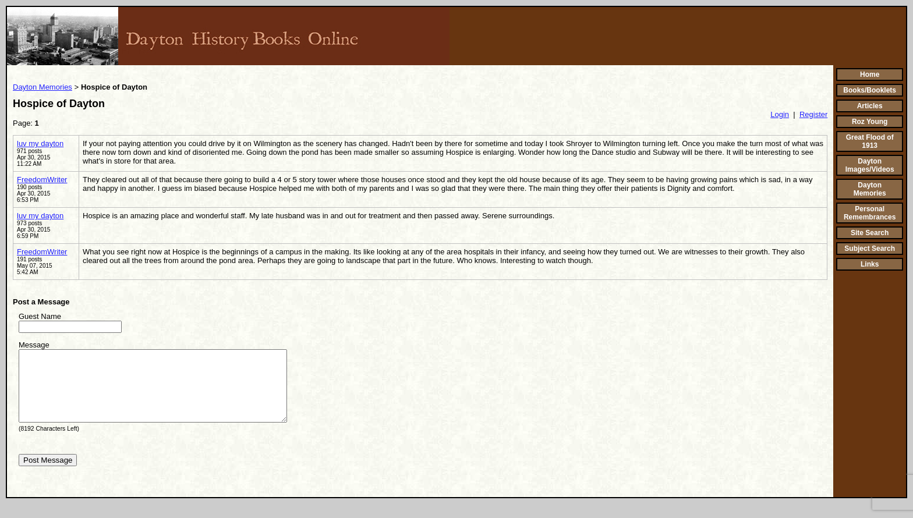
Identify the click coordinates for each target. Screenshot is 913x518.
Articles (870, 106)
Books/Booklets (869, 90)
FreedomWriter (42, 179)
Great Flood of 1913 (870, 141)
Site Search (870, 233)
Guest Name (40, 316)
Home (869, 74)
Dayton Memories (42, 87)
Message (34, 344)
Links (870, 264)
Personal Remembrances (870, 213)
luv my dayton (40, 143)
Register (813, 114)
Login (779, 114)
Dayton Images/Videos (869, 165)
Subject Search (869, 248)
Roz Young (870, 122)
